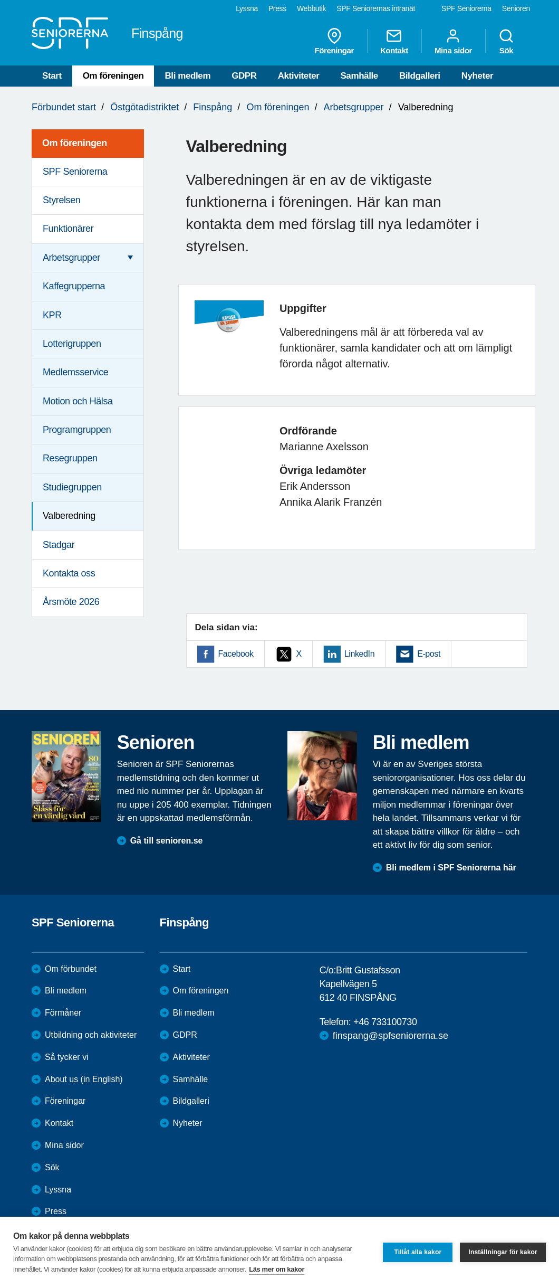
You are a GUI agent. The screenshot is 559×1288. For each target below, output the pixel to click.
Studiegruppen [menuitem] (72, 487)
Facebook (236, 653)
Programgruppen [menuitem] (77, 429)
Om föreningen (113, 76)
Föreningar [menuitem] (334, 41)
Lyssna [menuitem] (247, 8)
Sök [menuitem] (506, 41)
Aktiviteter (299, 76)
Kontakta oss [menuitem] (69, 573)
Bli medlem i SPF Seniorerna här (451, 867)
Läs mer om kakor (276, 1269)
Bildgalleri (419, 76)
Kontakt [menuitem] (394, 41)
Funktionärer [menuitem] (68, 228)
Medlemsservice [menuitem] (75, 372)
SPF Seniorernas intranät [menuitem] (375, 8)
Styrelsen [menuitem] (61, 200)
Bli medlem (187, 76)
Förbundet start (64, 107)
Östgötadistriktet (144, 107)
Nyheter (477, 76)
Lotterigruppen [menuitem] (72, 343)
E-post (428, 653)
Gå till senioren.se (166, 840)
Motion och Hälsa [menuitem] (78, 401)
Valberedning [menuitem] (69, 515)
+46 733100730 (385, 1022)
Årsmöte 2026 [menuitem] (71, 601)
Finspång (212, 107)
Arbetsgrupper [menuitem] (71, 257)
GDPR (244, 76)
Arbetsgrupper (354, 107)
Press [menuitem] (277, 8)
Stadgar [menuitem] (58, 544)
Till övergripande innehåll (0, 0)
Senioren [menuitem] (516, 8)
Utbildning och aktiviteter (91, 1034)
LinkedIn (359, 653)
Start (52, 76)
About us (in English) (84, 1079)
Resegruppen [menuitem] (70, 458)
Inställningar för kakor (502, 1252)
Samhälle (359, 76)
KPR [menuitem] (52, 315)
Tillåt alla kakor (417, 1252)
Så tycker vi (67, 1057)
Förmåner (63, 1012)
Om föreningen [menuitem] (74, 143)
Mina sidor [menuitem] (453, 41)
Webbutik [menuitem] (311, 8)
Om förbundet (71, 968)
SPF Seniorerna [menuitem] (466, 8)
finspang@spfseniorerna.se (390, 1035)
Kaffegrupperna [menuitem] (74, 286)
